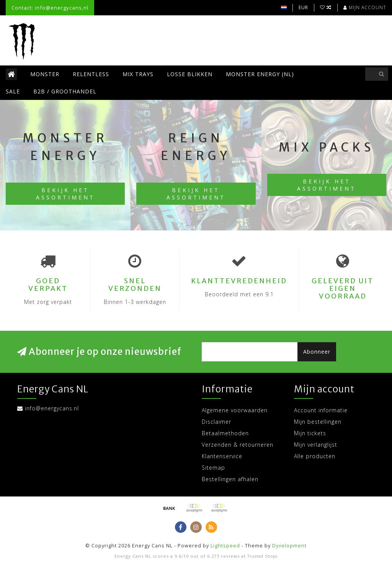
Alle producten (314, 456)
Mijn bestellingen (317, 421)
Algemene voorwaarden (235, 410)
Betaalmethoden (225, 433)
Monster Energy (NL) (260, 74)
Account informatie (321, 410)
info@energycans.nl (52, 408)
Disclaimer (216, 421)
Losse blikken (189, 74)
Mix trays (138, 74)
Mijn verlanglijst (315, 444)
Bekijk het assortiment (65, 193)
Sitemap (213, 467)
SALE (13, 91)
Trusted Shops (262, 556)
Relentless (91, 74)
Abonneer (316, 351)
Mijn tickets (310, 433)
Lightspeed (225, 545)
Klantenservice (222, 456)
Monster (44, 74)
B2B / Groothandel (64, 91)
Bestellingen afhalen (230, 479)
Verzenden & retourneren (237, 444)
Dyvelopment (289, 545)
